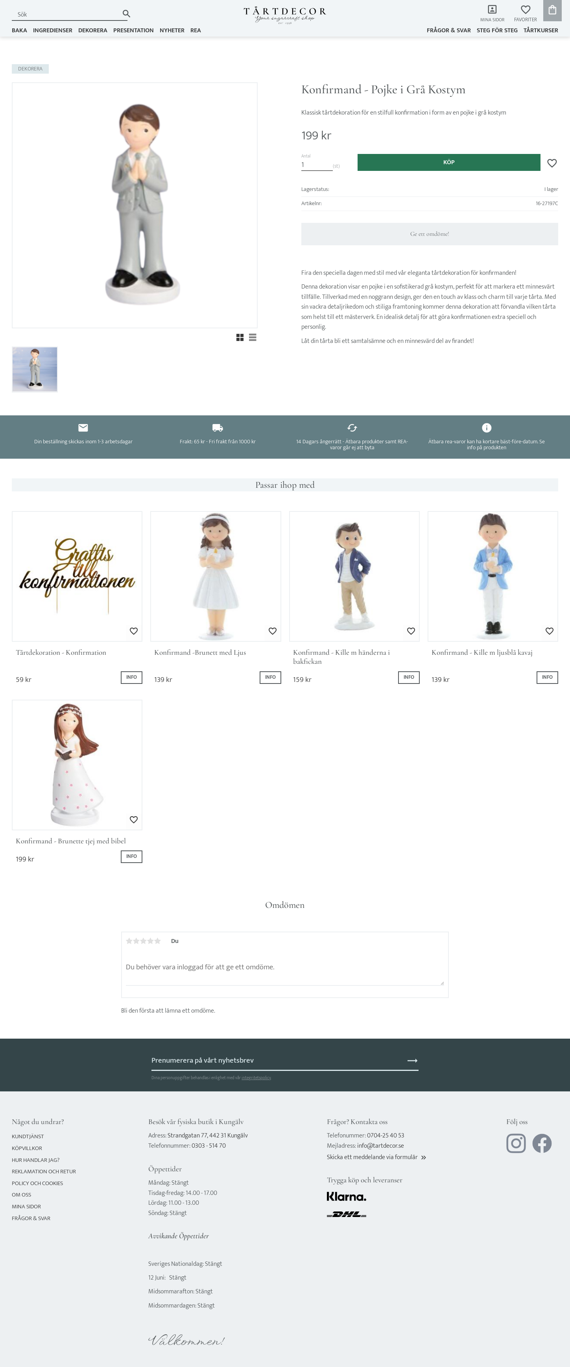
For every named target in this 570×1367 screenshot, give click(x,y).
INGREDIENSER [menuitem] (52, 30)
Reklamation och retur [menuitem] (44, 1171)
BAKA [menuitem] (19, 30)
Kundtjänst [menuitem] (28, 1136)
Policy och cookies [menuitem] (37, 1183)
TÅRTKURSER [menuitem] (541, 30)
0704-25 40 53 (385, 1135)
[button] (525, 14)
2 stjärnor (136, 941)
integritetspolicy (256, 1078)
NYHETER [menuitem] (172, 30)
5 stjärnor (157, 941)
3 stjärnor (143, 941)
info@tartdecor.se (380, 1146)
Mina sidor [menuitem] (491, 20)
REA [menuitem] (195, 30)
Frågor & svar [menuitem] (449, 30)
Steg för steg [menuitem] (497, 30)
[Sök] (126, 13)
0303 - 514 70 (209, 1146)
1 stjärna (129, 941)
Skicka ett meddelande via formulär (377, 1157)
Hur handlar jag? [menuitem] (35, 1160)
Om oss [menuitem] (21, 1195)
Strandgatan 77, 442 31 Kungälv (208, 1135)
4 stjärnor (150, 941)
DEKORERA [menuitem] (92, 30)
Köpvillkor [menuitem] (27, 1148)
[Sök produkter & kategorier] (65, 14)
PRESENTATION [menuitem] (133, 30)
